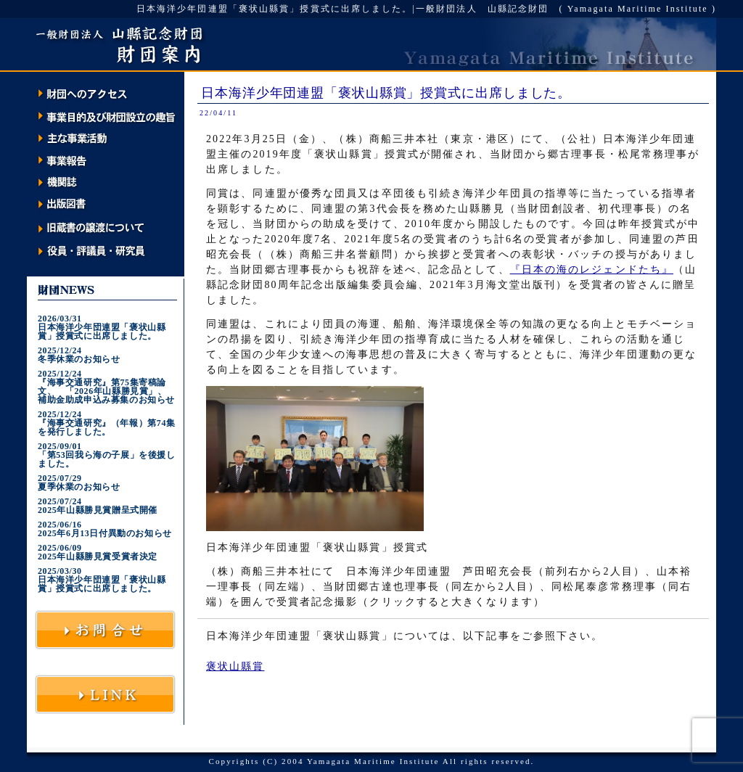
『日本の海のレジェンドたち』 (591, 269)
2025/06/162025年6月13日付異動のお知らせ (105, 529)
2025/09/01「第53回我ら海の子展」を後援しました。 (107, 455)
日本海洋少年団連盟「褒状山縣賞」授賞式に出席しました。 (386, 93)
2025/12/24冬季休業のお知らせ (79, 354)
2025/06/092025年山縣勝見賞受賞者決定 (97, 552)
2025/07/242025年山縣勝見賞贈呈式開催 (97, 505)
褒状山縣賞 (235, 666)
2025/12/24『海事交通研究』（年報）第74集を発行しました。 (107, 423)
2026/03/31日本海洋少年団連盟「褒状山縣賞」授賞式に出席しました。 (101, 327)
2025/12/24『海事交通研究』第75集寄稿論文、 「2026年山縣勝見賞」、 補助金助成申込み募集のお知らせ (107, 387)
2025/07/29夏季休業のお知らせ (79, 482)
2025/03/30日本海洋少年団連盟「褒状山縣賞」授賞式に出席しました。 (101, 580)
